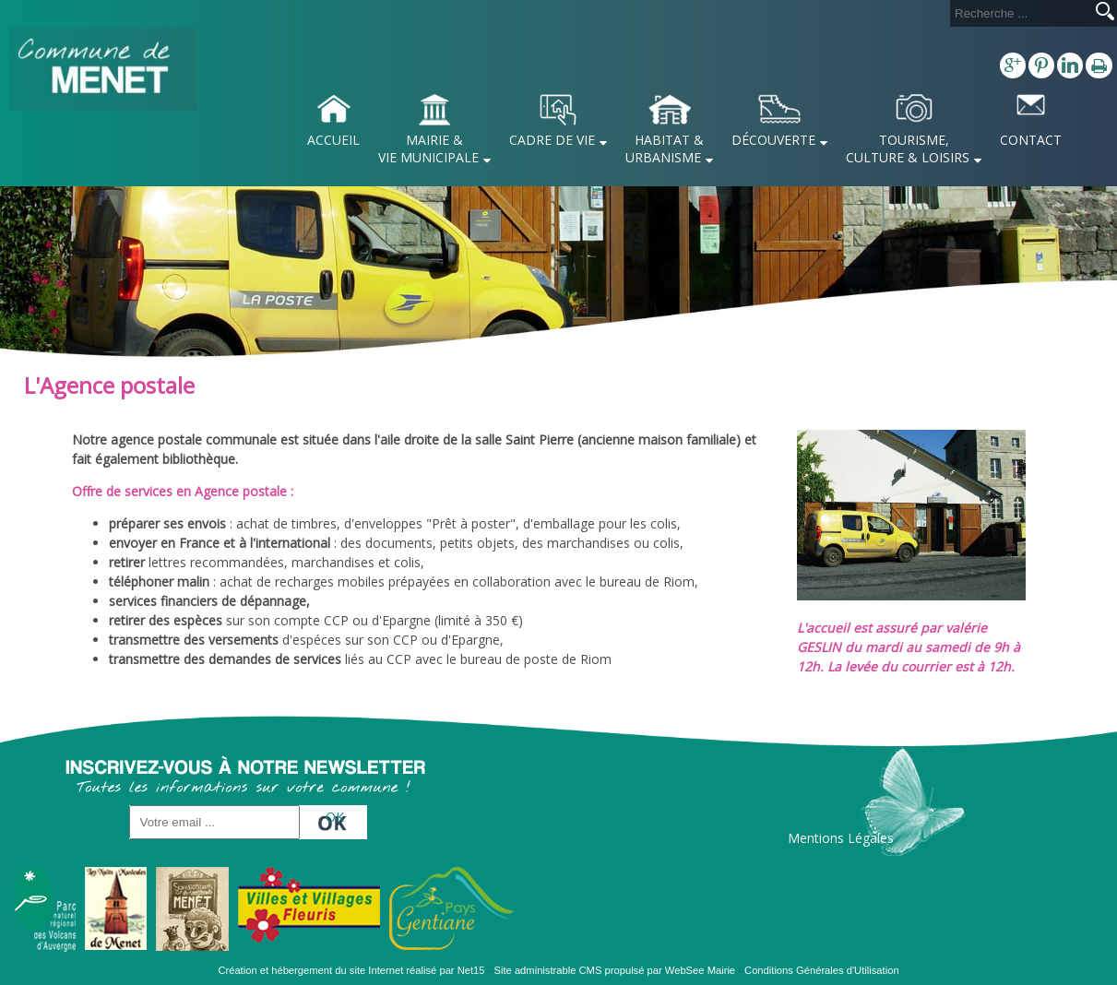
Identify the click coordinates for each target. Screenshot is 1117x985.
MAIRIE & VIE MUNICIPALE (428, 148)
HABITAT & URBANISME (664, 148)
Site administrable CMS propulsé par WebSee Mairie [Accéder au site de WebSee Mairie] (615, 970)
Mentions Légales (841, 838)
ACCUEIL (333, 139)
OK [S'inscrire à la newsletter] (335, 816)
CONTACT (1031, 139)
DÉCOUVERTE (773, 139)
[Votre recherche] (1019, 13)
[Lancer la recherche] (1105, 13)
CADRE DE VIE (552, 139)
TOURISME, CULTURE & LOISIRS (907, 148)
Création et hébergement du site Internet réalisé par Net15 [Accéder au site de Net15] (351, 970)
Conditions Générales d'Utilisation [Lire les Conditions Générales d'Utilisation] (821, 970)
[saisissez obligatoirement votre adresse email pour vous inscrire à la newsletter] (214, 822)
